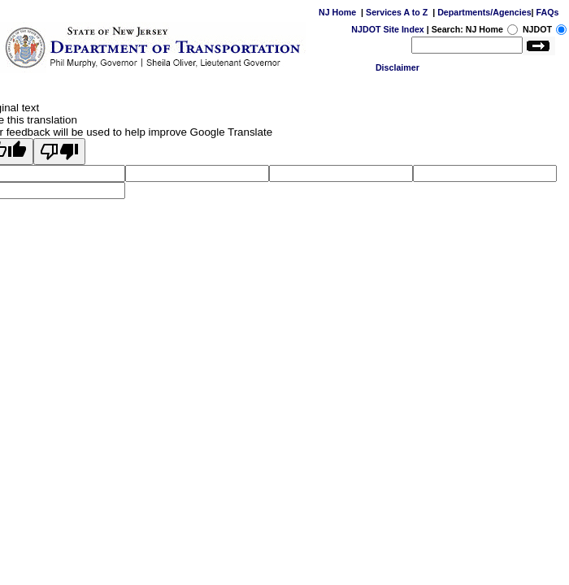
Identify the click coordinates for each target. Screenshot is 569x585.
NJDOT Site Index (387, 29)
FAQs (547, 12)
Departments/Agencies (484, 12)
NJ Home (337, 12)
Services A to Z (397, 12)
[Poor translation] (59, 151)
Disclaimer (397, 67)
